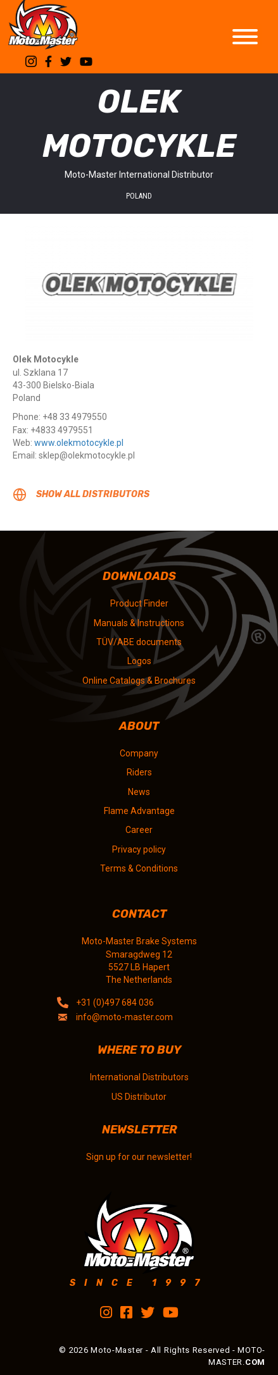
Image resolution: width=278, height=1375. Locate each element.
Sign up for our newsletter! (139, 1157)
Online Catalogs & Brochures (139, 680)
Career (139, 830)
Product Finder (139, 603)
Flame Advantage (139, 811)
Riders (139, 772)
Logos (139, 661)
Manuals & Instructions (139, 623)
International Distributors (139, 1077)
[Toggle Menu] (245, 36)
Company (139, 753)
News (139, 792)
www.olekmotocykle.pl (78, 443)
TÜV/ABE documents (139, 642)
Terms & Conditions (139, 868)
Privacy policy (139, 849)
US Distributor (139, 1097)
